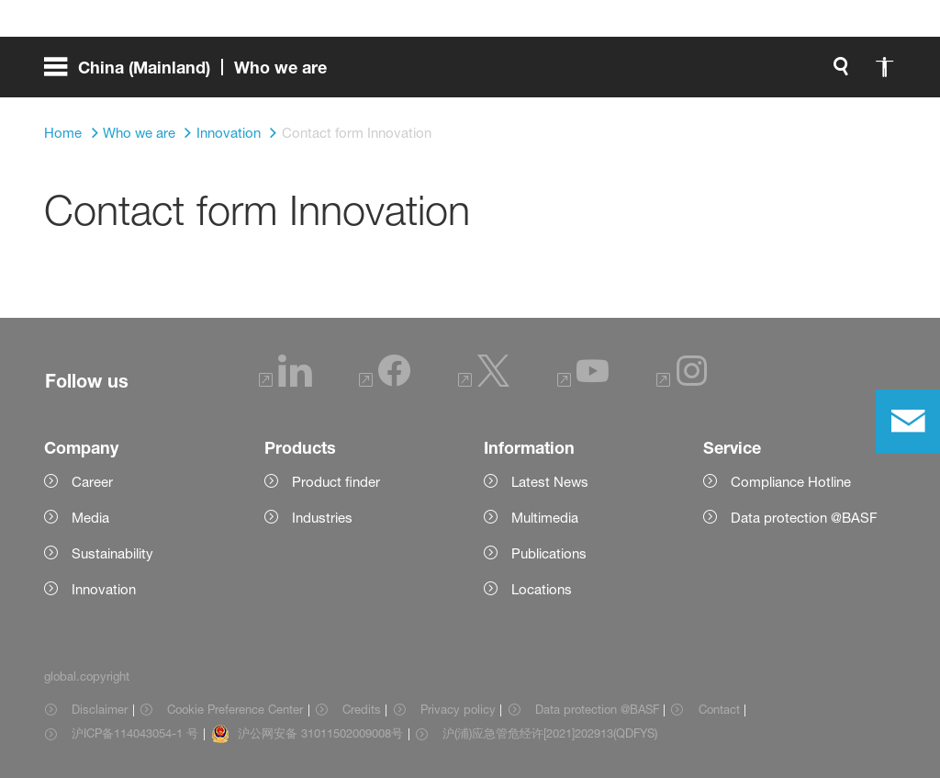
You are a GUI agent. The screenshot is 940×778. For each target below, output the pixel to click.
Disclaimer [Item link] (100, 709)
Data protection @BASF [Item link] (597, 709)
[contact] (908, 421)
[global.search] (648, 73)
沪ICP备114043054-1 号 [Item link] (135, 733)
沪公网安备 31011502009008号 (320, 733)
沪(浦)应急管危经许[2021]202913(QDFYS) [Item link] (549, 733)
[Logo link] (822, 73)
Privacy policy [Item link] (458, 709)
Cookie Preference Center (235, 709)
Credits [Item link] (361, 709)
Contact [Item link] (719, 709)
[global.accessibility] (692, 73)
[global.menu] (192, 73)
